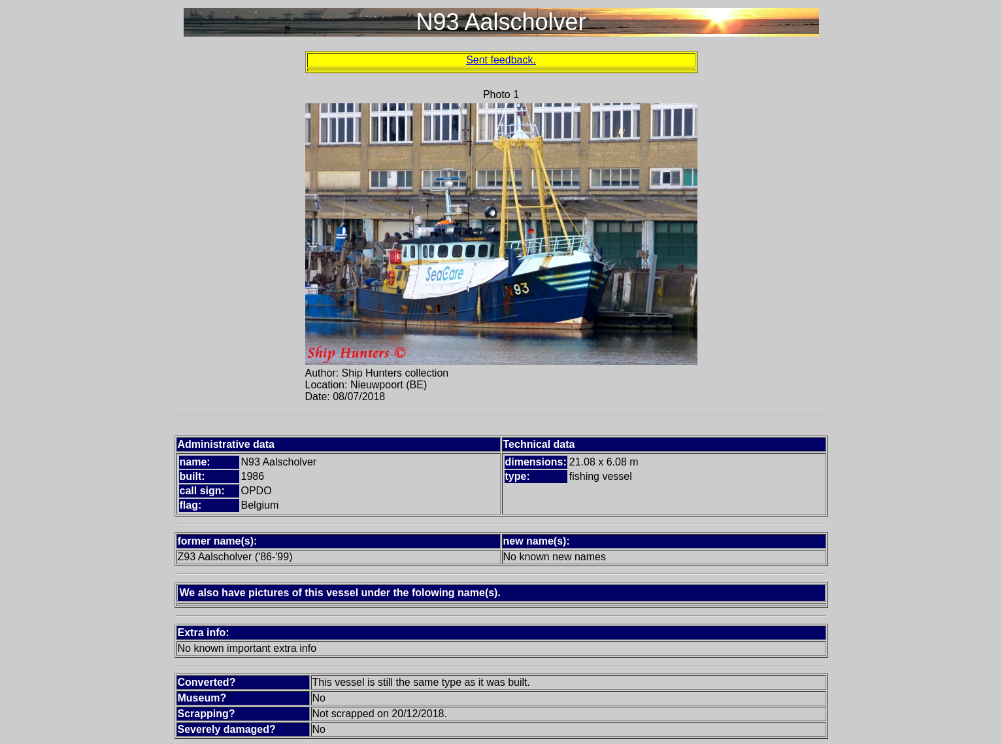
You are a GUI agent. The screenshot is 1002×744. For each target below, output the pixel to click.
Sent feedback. (501, 59)
